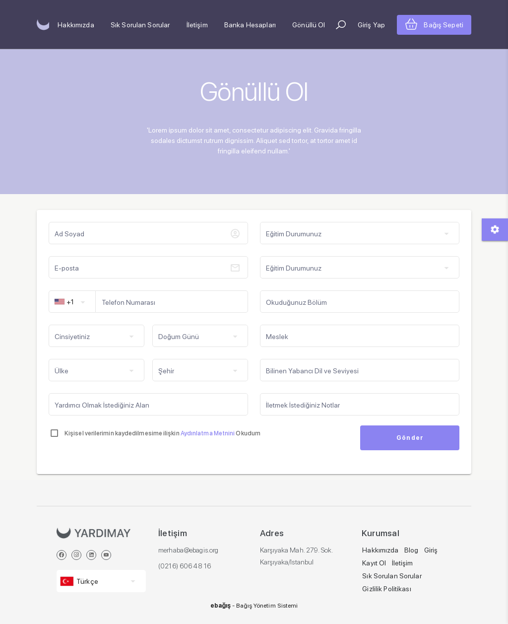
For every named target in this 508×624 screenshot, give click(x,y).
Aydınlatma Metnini (208, 433)
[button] (341, 25)
